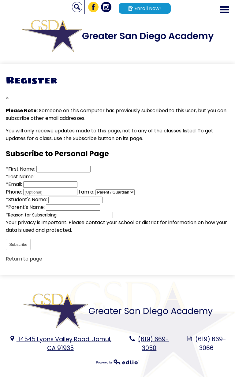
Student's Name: (27, 199)
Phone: (14, 191)
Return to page (24, 258)
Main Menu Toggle (224, 9)
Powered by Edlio (117, 362)
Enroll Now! (145, 8)
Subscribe (18, 244)
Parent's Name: (26, 207)
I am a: (86, 191)
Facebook (93, 8)
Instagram (106, 8)
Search (77, 8)
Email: (14, 184)
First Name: (21, 168)
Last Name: (21, 176)
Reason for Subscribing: (32, 215)
